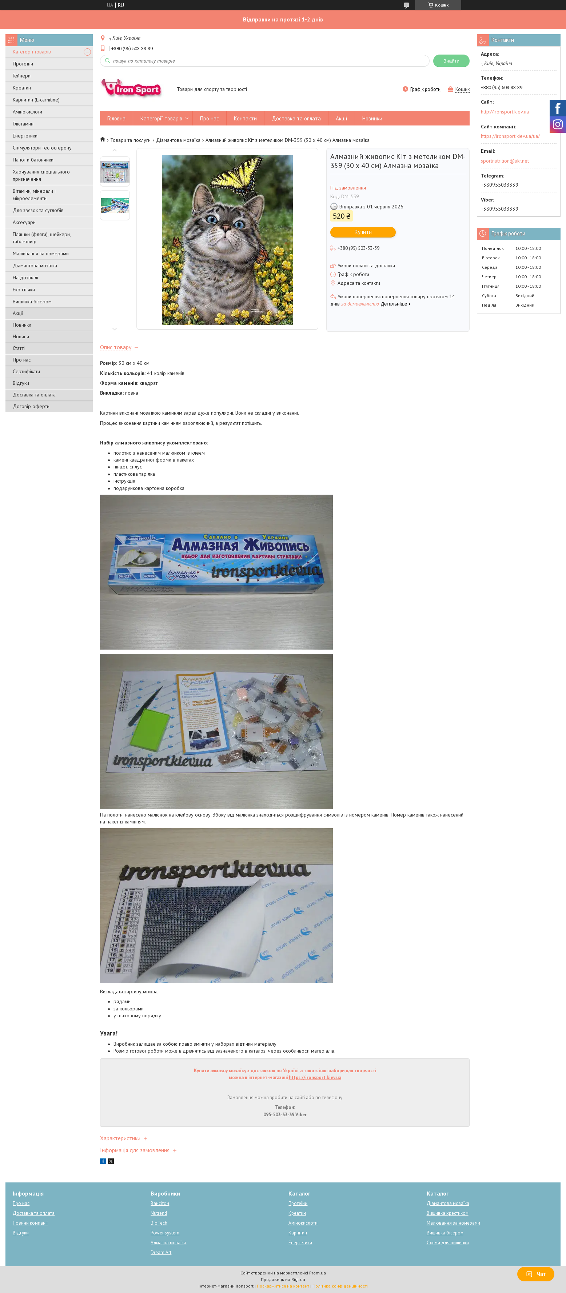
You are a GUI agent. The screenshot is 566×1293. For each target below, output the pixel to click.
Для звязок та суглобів (38, 210)
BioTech (159, 1223)
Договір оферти (31, 406)
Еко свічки (24, 289)
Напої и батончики (33, 159)
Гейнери (22, 75)
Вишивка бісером (32, 301)
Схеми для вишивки (448, 1243)
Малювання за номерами (41, 253)
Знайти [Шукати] (451, 61)
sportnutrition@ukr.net (505, 160)
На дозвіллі (25, 277)
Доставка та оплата (34, 394)
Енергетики (25, 135)
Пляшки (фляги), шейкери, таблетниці (42, 238)
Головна (116, 118)
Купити (363, 231)
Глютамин (23, 123)
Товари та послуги (130, 140)
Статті (19, 348)
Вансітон (160, 1203)
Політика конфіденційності (340, 1286)
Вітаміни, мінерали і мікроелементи (34, 194)
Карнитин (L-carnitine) (36, 99)
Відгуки (21, 383)
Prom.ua (317, 1273)
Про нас (22, 359)
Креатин (22, 87)
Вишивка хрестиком (448, 1213)
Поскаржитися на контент (283, 1286)
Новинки (22, 325)
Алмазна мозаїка (168, 1243)
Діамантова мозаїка (35, 265)
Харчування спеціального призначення (41, 175)
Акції (18, 313)
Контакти (245, 118)
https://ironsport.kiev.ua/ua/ (510, 136)
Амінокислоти (27, 111)
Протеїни (23, 63)
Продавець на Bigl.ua (283, 1279)
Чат (536, 1274)
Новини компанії (30, 1223)
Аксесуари (24, 222)
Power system (165, 1233)
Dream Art (161, 1252)
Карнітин (297, 1233)
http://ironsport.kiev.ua (505, 111)
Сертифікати (26, 371)
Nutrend (159, 1213)
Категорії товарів (32, 51)
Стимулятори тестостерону (42, 147)
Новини (21, 336)
